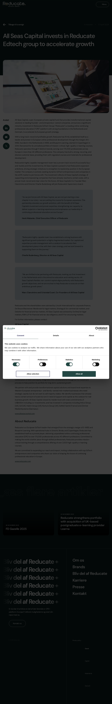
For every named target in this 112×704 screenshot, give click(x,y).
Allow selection (33, 374)
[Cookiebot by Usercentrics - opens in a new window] (97, 328)
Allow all (79, 374)
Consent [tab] (20, 335)
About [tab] (91, 335)
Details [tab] (56, 335)
